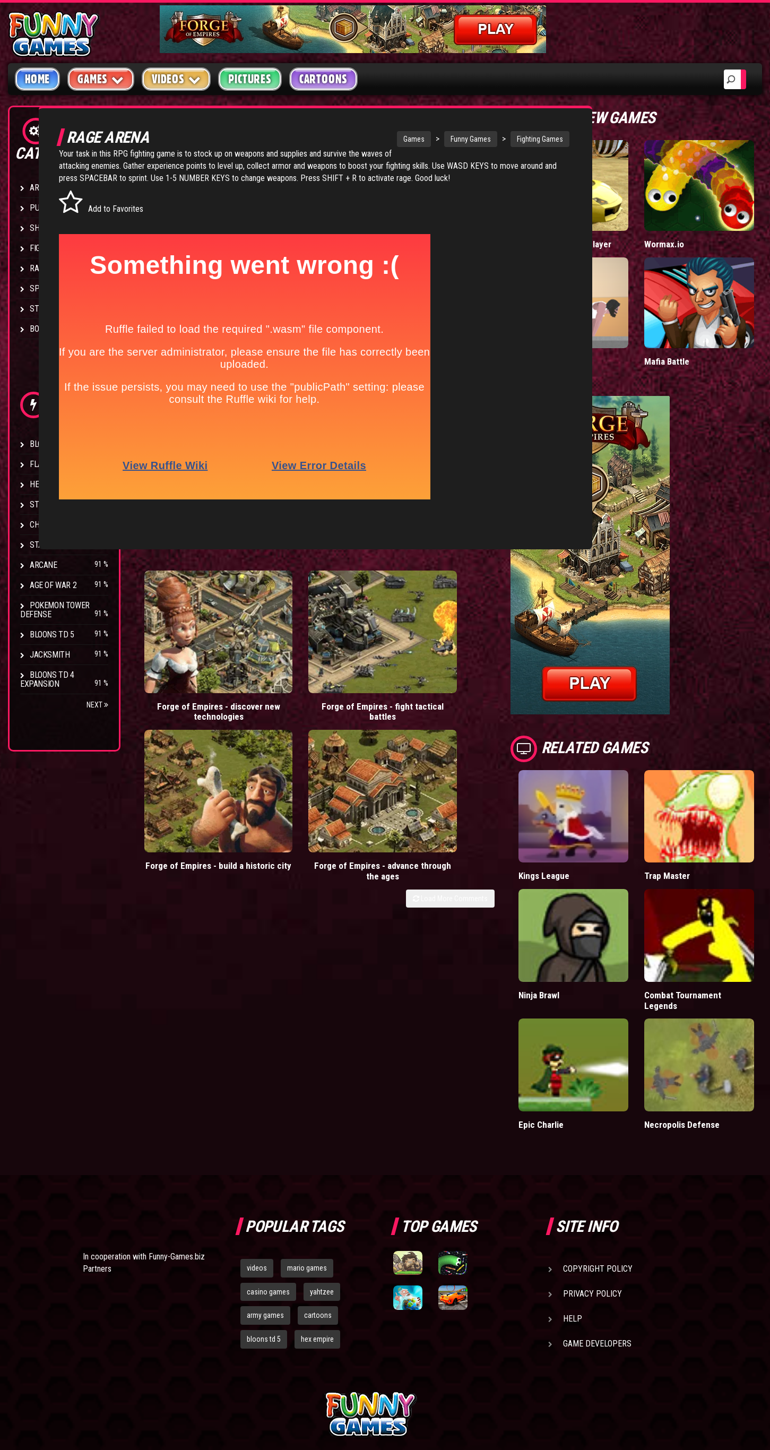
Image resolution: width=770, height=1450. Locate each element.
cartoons (318, 1214)
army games (265, 1214)
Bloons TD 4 (52, 444)
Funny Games (426, 139)
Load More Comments (503, 687)
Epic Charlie (594, 1022)
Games (369, 139)
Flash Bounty (56, 464)
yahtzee (322, 1190)
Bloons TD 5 (52, 634)
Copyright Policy (598, 1167)
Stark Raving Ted (62, 545)
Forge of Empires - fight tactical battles (291, 649)
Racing (42, 268)
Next (97, 705)
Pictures (249, 79)
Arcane (43, 565)
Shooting (47, 228)
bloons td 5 (264, 1237)
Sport (41, 288)
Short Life (591, 327)
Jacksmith (50, 655)
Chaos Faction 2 (60, 525)
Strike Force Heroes (68, 504)
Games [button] (100, 79)
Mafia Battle (693, 327)
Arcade (43, 188)
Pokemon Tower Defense (55, 609)
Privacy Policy (592, 1192)
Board (41, 329)
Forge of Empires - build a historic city (393, 649)
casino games (268, 1190)
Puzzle (43, 208)
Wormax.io (691, 221)
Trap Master (693, 819)
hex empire (317, 1237)
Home (37, 79)
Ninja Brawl (593, 915)
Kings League (597, 819)
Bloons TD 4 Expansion (47, 679)
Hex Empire (50, 484)
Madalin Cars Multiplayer (596, 227)
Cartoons (323, 79)
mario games (307, 1166)
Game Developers (597, 1242)
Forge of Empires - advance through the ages (496, 654)
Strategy (47, 309)
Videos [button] (176, 79)
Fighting (46, 248)
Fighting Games (496, 139)
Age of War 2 (53, 585)
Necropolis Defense (709, 1022)
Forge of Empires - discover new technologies (187, 654)
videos (257, 1166)
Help (572, 1217)
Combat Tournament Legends (709, 921)
